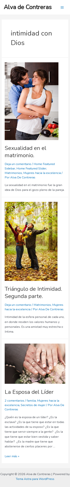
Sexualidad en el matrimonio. (25, 151)
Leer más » (12, 456)
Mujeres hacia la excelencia (42, 173)
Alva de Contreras (28, 7)
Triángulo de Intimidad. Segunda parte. (33, 292)
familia (31, 400)
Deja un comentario (18, 164)
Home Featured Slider (31, 168)
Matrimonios (13, 173)
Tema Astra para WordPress (35, 479)
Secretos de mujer (33, 405)
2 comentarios (14, 400)
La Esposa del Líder (29, 392)
